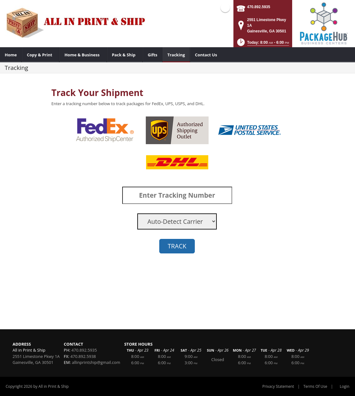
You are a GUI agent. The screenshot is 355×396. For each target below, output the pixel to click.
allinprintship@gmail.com (96, 362)
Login (344, 386)
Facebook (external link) (225, 7)
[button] (262, 44)
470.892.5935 (258, 7)
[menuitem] (11, 54)
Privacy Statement (278, 386)
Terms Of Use (315, 386)
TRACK (177, 246)
